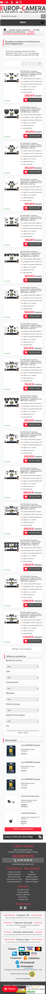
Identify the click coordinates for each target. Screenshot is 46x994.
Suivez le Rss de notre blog (23, 836)
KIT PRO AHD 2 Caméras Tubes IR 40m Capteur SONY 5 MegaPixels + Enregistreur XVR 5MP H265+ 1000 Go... (31, 145)
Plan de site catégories (23, 979)
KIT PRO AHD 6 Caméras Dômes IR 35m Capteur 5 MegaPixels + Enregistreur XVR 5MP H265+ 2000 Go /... (31, 398)
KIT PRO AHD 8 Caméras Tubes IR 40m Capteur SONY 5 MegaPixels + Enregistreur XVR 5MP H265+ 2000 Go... (31, 578)
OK (43, 16)
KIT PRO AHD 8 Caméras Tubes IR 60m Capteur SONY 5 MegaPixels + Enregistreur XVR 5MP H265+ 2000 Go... (31, 614)
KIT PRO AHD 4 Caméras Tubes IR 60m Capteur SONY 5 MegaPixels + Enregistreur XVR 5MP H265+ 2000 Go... (31, 326)
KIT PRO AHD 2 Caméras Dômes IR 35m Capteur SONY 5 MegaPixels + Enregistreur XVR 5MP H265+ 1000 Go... (30, 109)
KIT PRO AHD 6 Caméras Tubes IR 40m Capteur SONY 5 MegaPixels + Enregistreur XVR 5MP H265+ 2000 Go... (31, 434)
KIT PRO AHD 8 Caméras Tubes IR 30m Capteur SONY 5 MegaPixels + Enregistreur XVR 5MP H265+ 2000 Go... (31, 506)
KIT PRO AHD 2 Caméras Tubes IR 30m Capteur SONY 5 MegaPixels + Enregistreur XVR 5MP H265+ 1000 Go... (31, 73)
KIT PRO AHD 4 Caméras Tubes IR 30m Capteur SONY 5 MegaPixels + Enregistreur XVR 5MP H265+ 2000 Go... (31, 217)
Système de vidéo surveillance (19, 30)
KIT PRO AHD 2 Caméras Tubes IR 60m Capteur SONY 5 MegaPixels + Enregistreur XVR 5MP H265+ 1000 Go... (31, 181)
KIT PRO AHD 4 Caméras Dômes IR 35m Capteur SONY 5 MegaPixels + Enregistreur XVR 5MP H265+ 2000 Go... (30, 254)
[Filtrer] (10, 989)
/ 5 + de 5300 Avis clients (35, 989)
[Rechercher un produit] (20, 16)
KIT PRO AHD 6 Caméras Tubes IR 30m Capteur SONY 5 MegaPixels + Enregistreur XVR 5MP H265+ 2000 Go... (31, 362)
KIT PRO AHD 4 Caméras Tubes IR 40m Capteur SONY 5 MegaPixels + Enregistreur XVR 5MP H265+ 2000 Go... (31, 290)
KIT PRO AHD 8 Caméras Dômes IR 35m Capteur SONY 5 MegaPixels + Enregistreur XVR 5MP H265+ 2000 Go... (30, 542)
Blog (31, 872)
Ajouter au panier (31, 100)
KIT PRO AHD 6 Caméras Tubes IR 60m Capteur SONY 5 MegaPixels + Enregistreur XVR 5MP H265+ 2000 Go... (31, 470)
